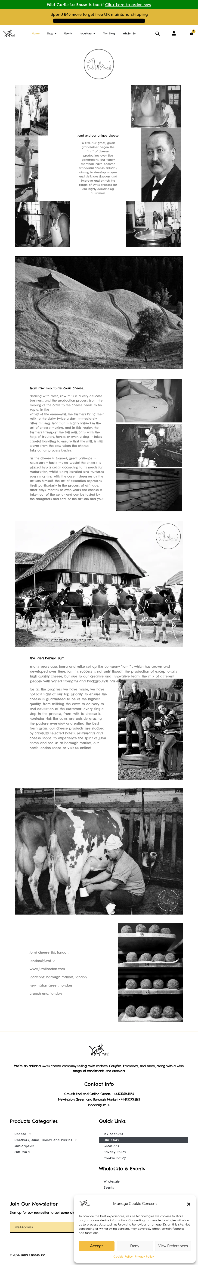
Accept (96, 1246)
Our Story (111, 1140)
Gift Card (22, 1152)
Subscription (24, 1146)
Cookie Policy (123, 1256)
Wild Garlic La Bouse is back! (99, 4)
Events (109, 1187)
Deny (134, 1246)
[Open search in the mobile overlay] (157, 34)
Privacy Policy (144, 1256)
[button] (188, 1204)
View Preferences (173, 1246)
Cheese (23, 1134)
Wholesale (112, 1181)
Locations (111, 1146)
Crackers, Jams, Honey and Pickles (46, 1140)
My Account (113, 1134)
